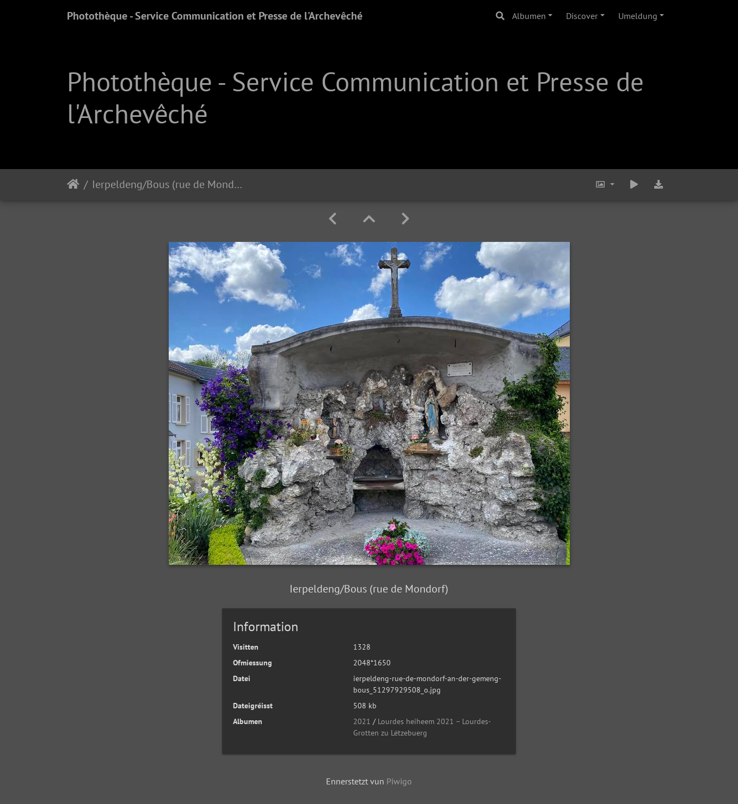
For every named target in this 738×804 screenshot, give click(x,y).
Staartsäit (73, 184)
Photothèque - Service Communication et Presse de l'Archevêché (214, 16)
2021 (362, 721)
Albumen (529, 15)
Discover (582, 15)
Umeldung (637, 15)
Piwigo (399, 781)
